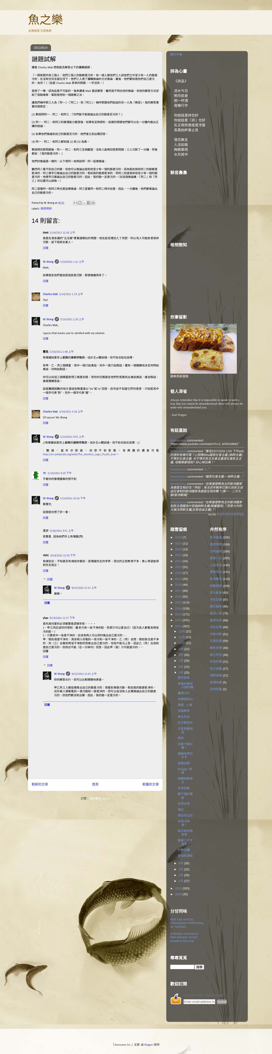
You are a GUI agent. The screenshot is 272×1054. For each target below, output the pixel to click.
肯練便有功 (185, 699)
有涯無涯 (216, 579)
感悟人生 (216, 558)
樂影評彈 (216, 648)
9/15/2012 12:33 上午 (84, 674)
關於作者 (176, 54)
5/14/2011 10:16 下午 (73, 498)
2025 (179, 543)
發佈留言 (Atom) (100, 798)
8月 (181, 655)
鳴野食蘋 (216, 675)
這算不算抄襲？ (185, 746)
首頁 (95, 784)
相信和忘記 (185, 815)
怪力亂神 (216, 592)
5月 (181, 672)
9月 (181, 649)
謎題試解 (184, 763)
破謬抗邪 (216, 620)
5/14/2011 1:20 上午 (72, 319)
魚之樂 (45, 19)
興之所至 (216, 655)
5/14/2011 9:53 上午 (72, 437)
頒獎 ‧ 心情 (185, 705)
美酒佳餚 (216, 682)
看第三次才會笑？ (185, 842)
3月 (181, 869)
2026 (179, 537)
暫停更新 (184, 677)
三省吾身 (216, 565)
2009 (179, 894)
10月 (182, 643)
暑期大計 (184, 693)
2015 (179, 602)
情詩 (181, 738)
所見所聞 (216, 661)
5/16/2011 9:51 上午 (62, 531)
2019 (179, 579)
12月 (182, 631)
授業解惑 (216, 586)
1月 (181, 881)
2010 (179, 888)
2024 (179, 549)
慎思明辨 (46, 208)
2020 (179, 573)
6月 (181, 666)
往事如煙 (216, 641)
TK (44, 473)
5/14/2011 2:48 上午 (62, 352)
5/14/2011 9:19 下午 (60, 473)
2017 (179, 590)
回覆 (45, 248)
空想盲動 (184, 788)
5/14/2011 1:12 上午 (72, 262)
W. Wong (48, 262)
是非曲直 (216, 537)
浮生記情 (216, 627)
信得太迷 (184, 803)
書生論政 (216, 606)
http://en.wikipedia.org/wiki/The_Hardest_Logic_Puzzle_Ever (79, 454)
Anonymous (178, 440)
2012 (179, 620)
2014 (179, 608)
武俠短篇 (216, 689)
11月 (182, 637)
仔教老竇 (184, 850)
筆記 (181, 809)
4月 (181, 863)
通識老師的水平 (185, 755)
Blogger (148, 1045)
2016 (179, 596)
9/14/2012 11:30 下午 (63, 555)
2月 (181, 875)
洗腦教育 (184, 711)
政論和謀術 (185, 856)
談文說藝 (216, 668)
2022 (179, 561)
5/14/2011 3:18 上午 (71, 411)
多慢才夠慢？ (184, 823)
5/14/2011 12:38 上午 (62, 232)
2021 (179, 567)
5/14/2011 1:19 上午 (71, 294)
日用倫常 (216, 551)
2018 (179, 584)
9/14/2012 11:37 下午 (62, 618)
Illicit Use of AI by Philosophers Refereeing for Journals (186, 923)
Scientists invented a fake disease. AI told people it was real (184, 937)
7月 (181, 660)
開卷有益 (216, 572)
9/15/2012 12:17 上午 (84, 588)
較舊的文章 (151, 784)
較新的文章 (40, 784)
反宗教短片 (185, 722)
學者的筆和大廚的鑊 (185, 685)
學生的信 (184, 717)
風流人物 (216, 613)
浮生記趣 (216, 599)
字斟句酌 (216, 634)
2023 (179, 555)
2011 (179, 626)
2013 (179, 614)
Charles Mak (50, 294)
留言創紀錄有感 (185, 832)
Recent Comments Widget (230, 514)
